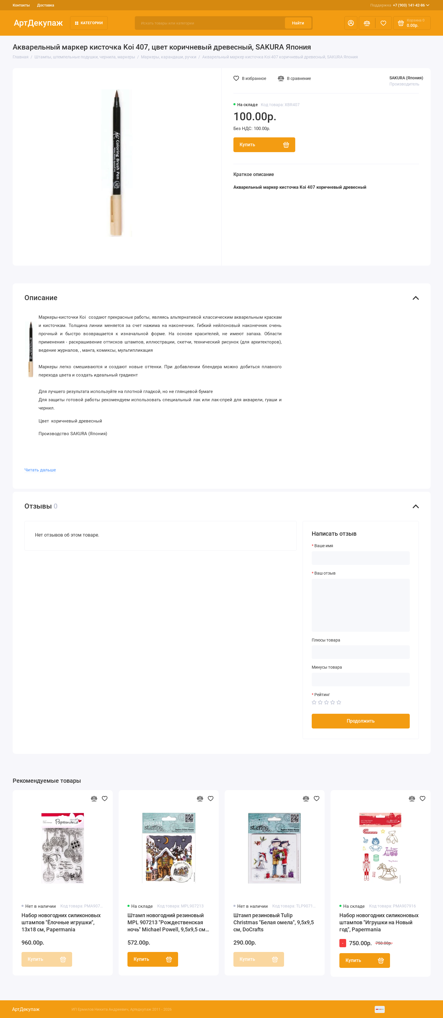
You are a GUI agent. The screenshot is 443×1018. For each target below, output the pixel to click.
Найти (298, 23)
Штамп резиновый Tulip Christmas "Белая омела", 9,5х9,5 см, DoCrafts (273, 922)
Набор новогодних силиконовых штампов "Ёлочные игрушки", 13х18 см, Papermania (61, 922)
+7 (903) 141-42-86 (399, 5)
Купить (153, 959)
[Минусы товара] (361, 679)
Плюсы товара (326, 640)
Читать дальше (40, 470)
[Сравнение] (367, 23)
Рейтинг (322, 694)
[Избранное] (383, 23)
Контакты (21, 5)
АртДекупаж (38, 23)
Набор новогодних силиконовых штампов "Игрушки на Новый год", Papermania (379, 922)
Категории (89, 23)
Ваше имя (323, 545)
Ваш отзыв (325, 573)
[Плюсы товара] (361, 652)
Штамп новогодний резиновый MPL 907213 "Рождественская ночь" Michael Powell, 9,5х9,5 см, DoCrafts (167, 922)
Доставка (45, 5)
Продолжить (361, 721)
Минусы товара (327, 667)
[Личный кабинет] (350, 23)
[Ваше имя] (361, 558)
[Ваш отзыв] (361, 605)
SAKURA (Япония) (406, 77)
